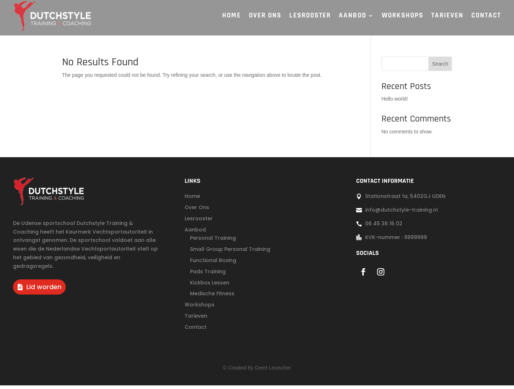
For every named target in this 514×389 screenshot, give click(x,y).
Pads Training (208, 275)
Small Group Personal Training (230, 252)
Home (192, 199)
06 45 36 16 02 (383, 227)
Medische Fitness (212, 297)
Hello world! (394, 102)
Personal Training (213, 241)
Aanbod (195, 233)
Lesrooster (199, 222)
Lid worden (43, 290)
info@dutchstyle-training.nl (401, 213)
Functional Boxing (213, 264)
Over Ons (197, 211)
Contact (196, 330)
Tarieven (196, 319)
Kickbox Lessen (209, 286)
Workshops (200, 308)
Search (440, 67)
